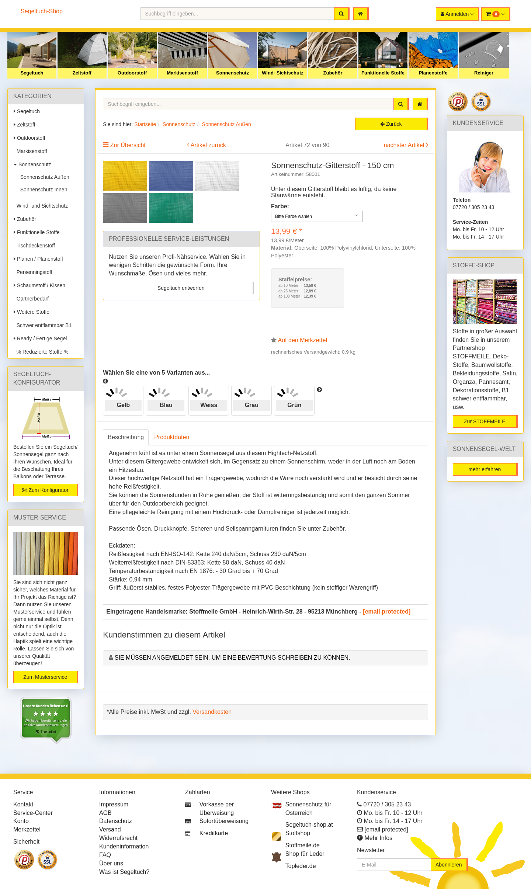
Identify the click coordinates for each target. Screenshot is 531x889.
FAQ (105, 855)
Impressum (113, 804)
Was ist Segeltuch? (124, 872)
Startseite (145, 124)
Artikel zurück (208, 145)
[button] (495, 14)
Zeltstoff (82, 73)
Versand (110, 829)
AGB (105, 813)
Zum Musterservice (45, 677)
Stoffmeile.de (302, 845)
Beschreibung (126, 437)
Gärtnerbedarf (31, 299)
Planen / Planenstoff (38, 259)
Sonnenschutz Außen (43, 177)
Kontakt (23, 804)
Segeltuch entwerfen (181, 288)
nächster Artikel (405, 145)
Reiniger (483, 73)
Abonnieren (448, 865)
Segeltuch (31, 73)
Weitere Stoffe (31, 312)
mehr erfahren (484, 469)
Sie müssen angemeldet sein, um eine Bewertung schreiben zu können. (232, 657)
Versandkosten (212, 712)
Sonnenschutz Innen (42, 189)
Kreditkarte (213, 833)
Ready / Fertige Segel (40, 338)
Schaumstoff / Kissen (39, 285)
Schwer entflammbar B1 (43, 325)
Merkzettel (27, 829)
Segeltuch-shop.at (309, 825)
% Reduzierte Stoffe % (41, 352)
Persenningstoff (33, 272)
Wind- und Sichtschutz (41, 206)
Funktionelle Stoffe (383, 73)
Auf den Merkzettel (302, 340)
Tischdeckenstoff (34, 246)
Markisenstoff (182, 73)
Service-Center (33, 813)
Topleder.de (300, 866)
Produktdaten (171, 437)
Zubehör (333, 73)
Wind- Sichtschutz (282, 73)
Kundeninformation (124, 846)
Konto (21, 821)
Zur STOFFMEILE (485, 421)
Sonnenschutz (232, 73)
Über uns (111, 863)
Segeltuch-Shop (42, 11)
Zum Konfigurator (45, 490)
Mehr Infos (378, 838)
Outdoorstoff (132, 73)
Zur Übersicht (128, 145)
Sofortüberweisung (224, 821)
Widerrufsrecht (118, 838)
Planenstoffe (433, 73)
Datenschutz (115, 821)
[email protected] (386, 611)
